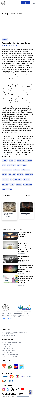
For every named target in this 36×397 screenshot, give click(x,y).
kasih (22, 170)
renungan (4, 39)
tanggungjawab (27, 184)
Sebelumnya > (30, 195)
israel (14, 174)
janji (11, 189)
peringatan (20, 174)
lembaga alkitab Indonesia (24, 160)
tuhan (14, 165)
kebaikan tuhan (18, 179)
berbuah (12, 184)
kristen (4, 165)
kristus (9, 165)
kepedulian (5, 189)
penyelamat (5, 179)
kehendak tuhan (21, 165)
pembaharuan (29, 174)
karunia (28, 170)
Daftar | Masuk (25, 3)
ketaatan (4, 174)
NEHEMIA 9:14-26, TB (9, 45)
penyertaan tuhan (7, 170)
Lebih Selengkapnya (7, 318)
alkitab (11, 160)
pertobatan (16, 170)
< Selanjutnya (6, 195)
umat (9, 174)
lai (15, 160)
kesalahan (26, 179)
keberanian (5, 184)
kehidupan (19, 184)
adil (11, 179)
